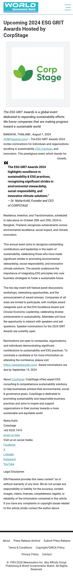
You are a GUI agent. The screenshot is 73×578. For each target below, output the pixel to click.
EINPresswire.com (16, 139)
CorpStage (17, 379)
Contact (47, 554)
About (6, 540)
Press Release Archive (27, 540)
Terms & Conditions (20, 547)
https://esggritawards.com (19, 365)
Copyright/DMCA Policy (50, 547)
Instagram (9, 459)
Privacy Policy (30, 554)
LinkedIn (8, 454)
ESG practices (43, 148)
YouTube (8, 464)
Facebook (9, 444)
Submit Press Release (57, 540)
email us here (11, 435)
